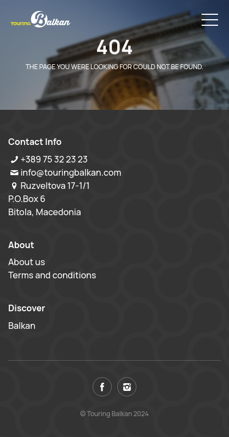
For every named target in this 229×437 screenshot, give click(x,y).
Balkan (22, 326)
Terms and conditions (52, 275)
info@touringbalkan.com (70, 172)
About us (26, 262)
